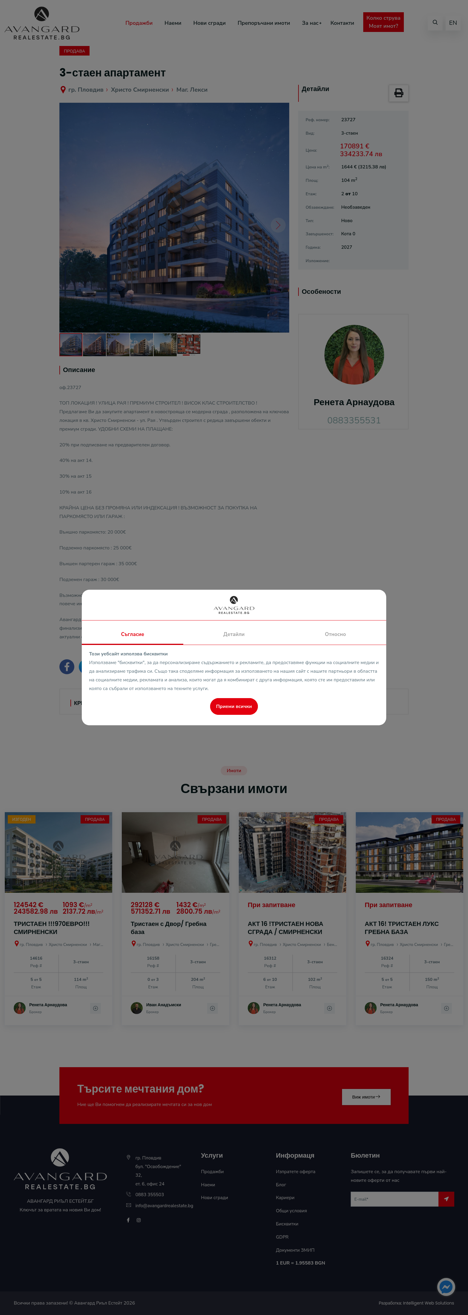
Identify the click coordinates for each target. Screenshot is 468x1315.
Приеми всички (234, 706)
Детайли (233, 634)
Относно (335, 634)
